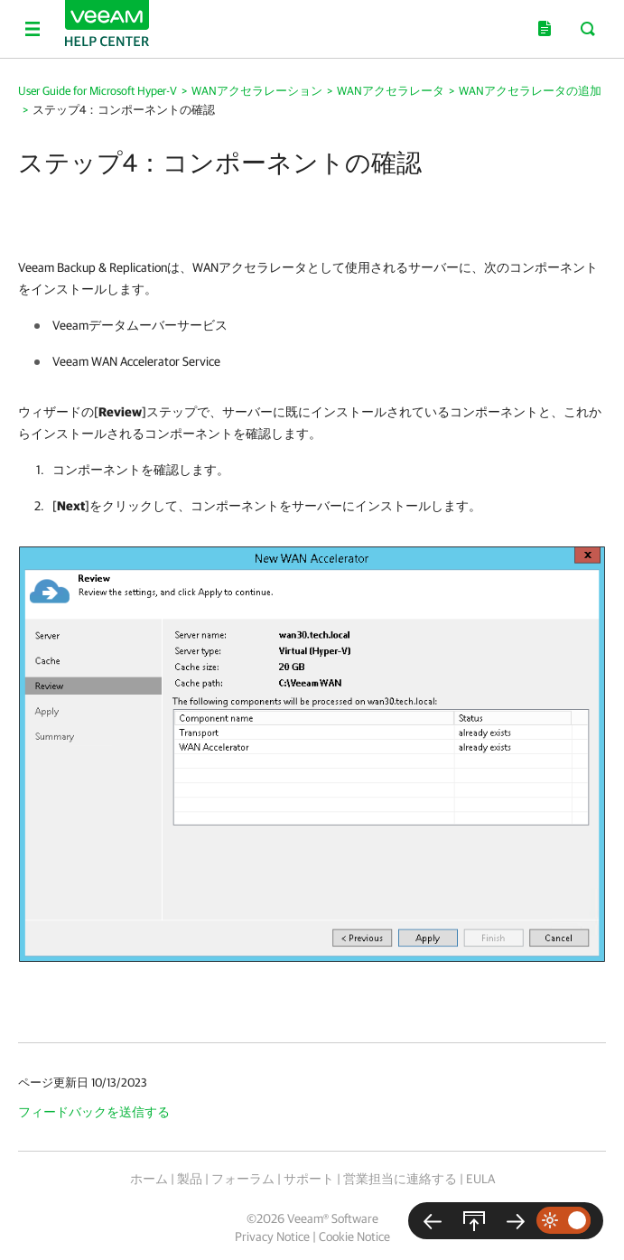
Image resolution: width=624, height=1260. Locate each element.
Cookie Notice (354, 1236)
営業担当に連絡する (400, 1178)
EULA (480, 1178)
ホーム (149, 1178)
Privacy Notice (272, 1236)
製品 (189, 1178)
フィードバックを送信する (94, 1112)
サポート (309, 1178)
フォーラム (243, 1178)
